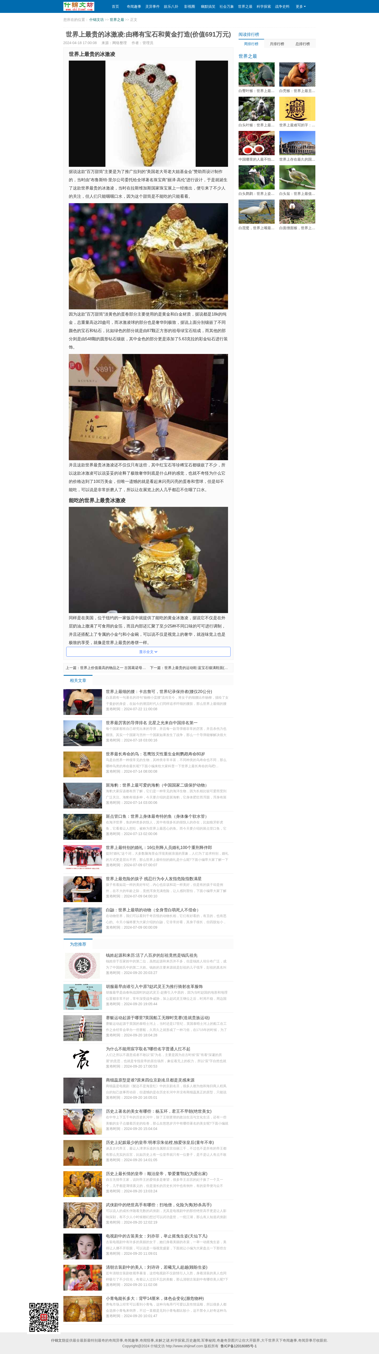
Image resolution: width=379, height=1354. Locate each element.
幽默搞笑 (208, 6)
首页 (115, 6)
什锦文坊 (96, 20)
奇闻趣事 (134, 6)
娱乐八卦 (171, 6)
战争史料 (282, 6)
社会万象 (227, 6)
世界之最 (245, 6)
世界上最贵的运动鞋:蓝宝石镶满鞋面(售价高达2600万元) (209, 668)
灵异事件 (152, 6)
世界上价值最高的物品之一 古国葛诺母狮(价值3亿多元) (124, 668)
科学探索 (264, 6)
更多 (301, 6)
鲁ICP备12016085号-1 (239, 1346)
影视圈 (189, 6)
